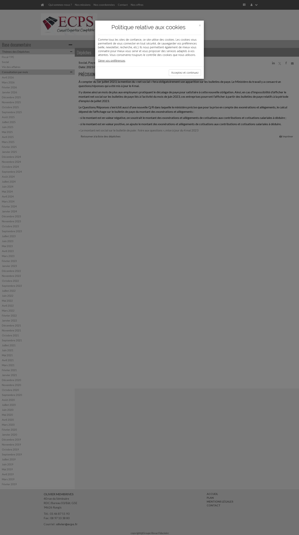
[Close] (200, 25)
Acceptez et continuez (185, 72)
